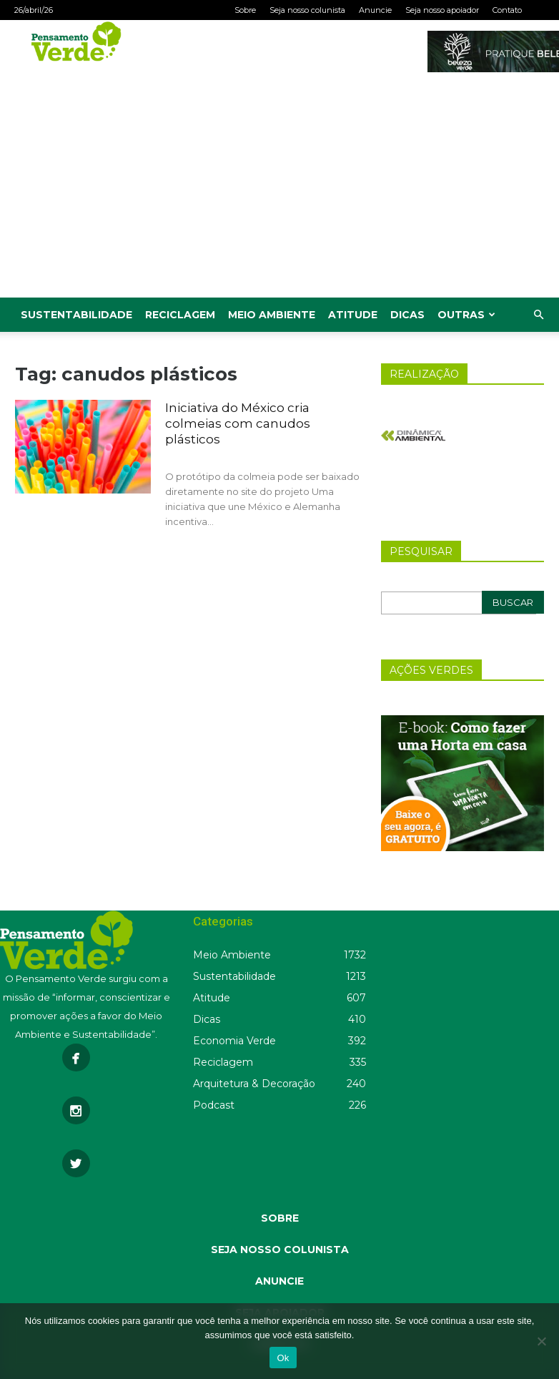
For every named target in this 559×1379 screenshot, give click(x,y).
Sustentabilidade (76, 314)
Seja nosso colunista (307, 10)
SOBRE (280, 1218)
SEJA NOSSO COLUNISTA (280, 1249)
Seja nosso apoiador (442, 10)
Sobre (245, 10)
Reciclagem (180, 314)
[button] (538, 315)
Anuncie (375, 10)
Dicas (407, 314)
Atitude (352, 314)
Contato (507, 10)
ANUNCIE (279, 1281)
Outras (466, 314)
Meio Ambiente (271, 314)
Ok (283, 1358)
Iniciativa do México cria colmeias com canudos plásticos (237, 423)
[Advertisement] (279, 190)
